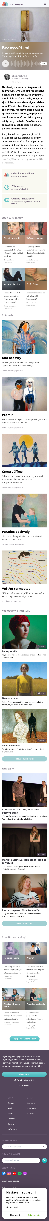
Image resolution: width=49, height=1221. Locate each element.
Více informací (11, 1207)
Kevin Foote (12, 40)
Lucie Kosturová (19, 75)
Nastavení (15, 1215)
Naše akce (12, 1129)
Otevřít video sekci (24, 923)
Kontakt (30, 1113)
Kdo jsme (31, 1103)
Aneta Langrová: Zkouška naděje (21, 910)
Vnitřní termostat (16, 588)
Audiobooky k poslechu (16, 610)
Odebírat (44, 1160)
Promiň (7, 415)
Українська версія (10, 1181)
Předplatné (24, 1074)
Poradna (11, 1118)
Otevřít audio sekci (25, 759)
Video (10, 1113)
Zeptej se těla (10, 651)
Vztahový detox (12, 284)
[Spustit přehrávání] (5, 63)
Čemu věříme (12, 471)
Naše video (8, 769)
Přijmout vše (34, 1215)
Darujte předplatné (24, 1080)
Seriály (11, 1124)
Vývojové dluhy (11, 745)
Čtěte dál (7, 315)
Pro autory (31, 1108)
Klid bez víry (11, 358)
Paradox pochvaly (16, 531)
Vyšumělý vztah (35, 238)
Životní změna (10, 698)
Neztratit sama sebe (12, 1005)
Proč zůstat (33, 284)
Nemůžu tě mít (12, 238)
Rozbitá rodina (11, 957)
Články (11, 1103)
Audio (10, 1108)
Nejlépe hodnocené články (24, 1039)
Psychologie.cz (13, 3)
